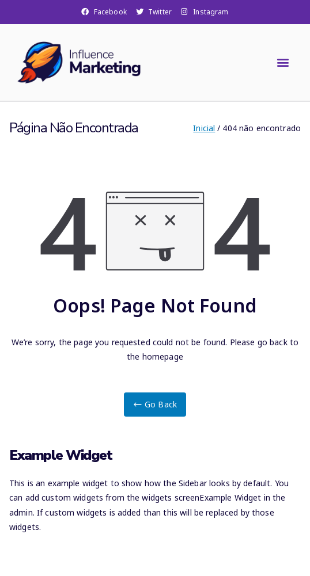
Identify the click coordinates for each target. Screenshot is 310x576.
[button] (283, 62)
